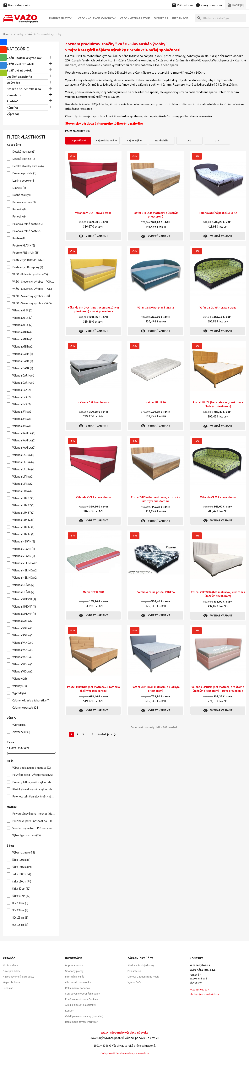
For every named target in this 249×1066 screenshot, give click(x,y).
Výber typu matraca (26, 835)
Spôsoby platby (74, 971)
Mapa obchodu (11, 982)
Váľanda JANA (22, 411)
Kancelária (14, 95)
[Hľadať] (220, 18)
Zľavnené (21, 732)
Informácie (180, 18)
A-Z (189, 140)
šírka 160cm (21, 874)
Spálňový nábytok (19, 70)
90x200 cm (20, 910)
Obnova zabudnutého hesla (143, 976)
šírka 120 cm (21, 860)
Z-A (217, 140)
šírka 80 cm (21, 888)
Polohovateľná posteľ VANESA (156, 592)
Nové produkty (11, 971)
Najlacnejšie (134, 140)
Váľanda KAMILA (23, 433)
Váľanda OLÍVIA (23, 585)
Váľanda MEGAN (23, 541)
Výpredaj (161, 18)
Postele (18, 238)
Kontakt (69, 1010)
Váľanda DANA (22, 354)
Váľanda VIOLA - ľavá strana (93, 497)
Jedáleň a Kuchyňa (19, 76)
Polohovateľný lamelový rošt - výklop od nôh (33, 796)
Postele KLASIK (23, 245)
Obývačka (13, 83)
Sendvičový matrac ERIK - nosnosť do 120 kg (33, 828)
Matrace (19, 188)
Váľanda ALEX (22, 310)
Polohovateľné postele (28, 224)
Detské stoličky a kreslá (28, 166)
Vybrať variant (93, 236)
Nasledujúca (107, 734)
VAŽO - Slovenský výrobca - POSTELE (33, 289)
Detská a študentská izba (24, 89)
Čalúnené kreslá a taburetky (31, 700)
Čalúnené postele (25, 707)
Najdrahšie (161, 140)
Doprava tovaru (74, 965)
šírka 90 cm (21, 896)
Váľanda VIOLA (22, 664)
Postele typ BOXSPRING (29, 260)
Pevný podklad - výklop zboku (32, 775)
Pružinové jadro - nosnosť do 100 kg (33, 821)
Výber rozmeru (23, 852)
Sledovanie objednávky (140, 965)
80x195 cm (20, 917)
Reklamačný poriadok (77, 988)
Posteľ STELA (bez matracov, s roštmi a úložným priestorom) (155, 499)
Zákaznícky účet (140, 958)
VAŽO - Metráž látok (135, 18)
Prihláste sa (134, 971)
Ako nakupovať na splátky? (80, 1004)
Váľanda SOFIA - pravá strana (155, 307)
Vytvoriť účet (135, 982)
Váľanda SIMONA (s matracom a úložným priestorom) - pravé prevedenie (93, 309)
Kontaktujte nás (16, 5)
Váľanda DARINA (23, 375)
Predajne (8, 988)
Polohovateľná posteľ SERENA (218, 213)
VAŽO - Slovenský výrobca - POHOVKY (33, 281)
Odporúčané (78, 140)
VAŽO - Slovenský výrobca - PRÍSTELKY (33, 296)
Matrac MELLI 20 (155, 402)
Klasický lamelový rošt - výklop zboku (33, 789)
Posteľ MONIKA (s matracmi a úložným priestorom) (156, 689)
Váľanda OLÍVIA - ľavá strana (218, 497)
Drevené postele (24, 173)
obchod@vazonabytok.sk (204, 994)
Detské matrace (23, 151)
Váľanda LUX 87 (23, 498)
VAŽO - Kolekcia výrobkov (97, 18)
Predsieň (12, 101)
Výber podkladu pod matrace (31, 767)
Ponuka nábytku (61, 18)
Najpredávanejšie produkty (18, 976)
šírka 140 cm (22, 867)
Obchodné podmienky (78, 982)
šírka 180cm (21, 881)
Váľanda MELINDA (24, 563)
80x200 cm (20, 903)
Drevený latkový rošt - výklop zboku (33, 782)
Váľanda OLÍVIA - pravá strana (217, 307)
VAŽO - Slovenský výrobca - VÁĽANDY (33, 303)
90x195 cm (20, 925)
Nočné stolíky (22, 195)
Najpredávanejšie (106, 140)
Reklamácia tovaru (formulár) (81, 1021)
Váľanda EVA (21, 390)
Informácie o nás (74, 976)
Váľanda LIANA (22, 476)
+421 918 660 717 (199, 989)
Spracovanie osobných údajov (82, 993)
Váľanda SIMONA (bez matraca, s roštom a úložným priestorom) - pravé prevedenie (218, 689)
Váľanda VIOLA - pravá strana (93, 213)
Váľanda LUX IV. (23, 520)
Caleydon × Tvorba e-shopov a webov (124, 1053)
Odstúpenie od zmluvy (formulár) (84, 1016)
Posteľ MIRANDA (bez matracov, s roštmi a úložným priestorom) (93, 689)
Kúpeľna (12, 108)
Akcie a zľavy (10, 965)
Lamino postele (23, 180)
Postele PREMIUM (25, 252)
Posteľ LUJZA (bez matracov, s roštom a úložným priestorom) (218, 404)
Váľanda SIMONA (24, 599)
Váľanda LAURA (23, 455)
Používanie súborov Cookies (81, 999)
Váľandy (19, 678)
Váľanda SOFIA (22, 621)
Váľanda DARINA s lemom (93, 402)
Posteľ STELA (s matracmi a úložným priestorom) (155, 214)
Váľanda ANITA (22, 332)
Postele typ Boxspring (27, 267)
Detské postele (23, 159)
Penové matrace (24, 202)
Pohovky (19, 209)
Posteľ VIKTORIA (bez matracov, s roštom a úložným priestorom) (218, 594)
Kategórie (18, 49)
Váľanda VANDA (23, 642)
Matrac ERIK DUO (93, 592)
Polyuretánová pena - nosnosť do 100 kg (33, 813)
